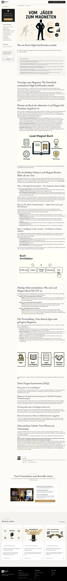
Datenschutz (53, 574)
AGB (52, 575)
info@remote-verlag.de (22, 577)
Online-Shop (37, 575)
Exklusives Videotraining (7, 46)
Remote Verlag (25, 449)
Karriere (36, 574)
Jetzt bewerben (8, 19)
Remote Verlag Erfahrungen (30, 312)
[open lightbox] (22, 495)
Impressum (53, 572)
